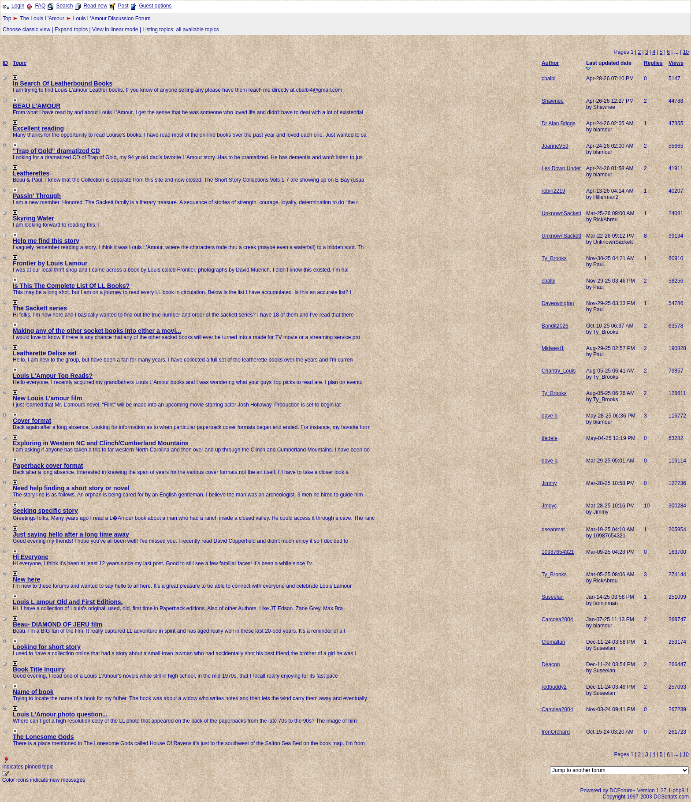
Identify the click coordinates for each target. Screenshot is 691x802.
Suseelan (553, 597)
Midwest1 (553, 348)
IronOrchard (556, 732)
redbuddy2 (554, 687)
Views (676, 63)
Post (123, 6)
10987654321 (558, 552)
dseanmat (553, 529)
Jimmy (549, 483)
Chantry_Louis (559, 371)
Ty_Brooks (554, 258)
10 (686, 52)
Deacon (551, 664)
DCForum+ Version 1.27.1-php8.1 (649, 790)
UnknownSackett (561, 213)
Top (7, 18)
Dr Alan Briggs (559, 123)
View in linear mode (115, 29)
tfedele (549, 438)
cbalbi (548, 78)
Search (64, 6)
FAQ (40, 6)
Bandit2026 (555, 326)
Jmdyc (549, 506)
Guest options (155, 6)
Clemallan (553, 642)
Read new (95, 6)
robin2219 (553, 191)
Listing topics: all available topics (180, 29)
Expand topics (71, 29)
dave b (549, 416)
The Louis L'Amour (42, 18)
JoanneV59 (555, 146)
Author (550, 63)
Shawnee (553, 101)
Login (17, 6)
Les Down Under (561, 168)
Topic (19, 63)
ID (5, 63)
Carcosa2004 (557, 619)
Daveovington (558, 303)
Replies (653, 63)
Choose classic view (26, 29)
